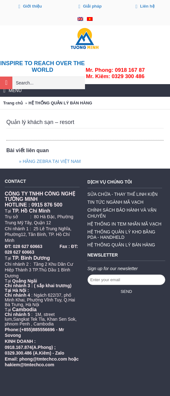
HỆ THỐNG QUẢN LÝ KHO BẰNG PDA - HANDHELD (121, 234)
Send (126, 291)
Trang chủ (13, 103)
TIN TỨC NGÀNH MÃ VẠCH (116, 202)
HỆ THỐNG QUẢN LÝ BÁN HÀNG (60, 103)
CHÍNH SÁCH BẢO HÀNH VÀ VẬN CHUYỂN (122, 213)
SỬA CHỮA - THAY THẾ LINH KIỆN (123, 194)
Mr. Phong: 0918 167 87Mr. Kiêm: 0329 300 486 (115, 73)
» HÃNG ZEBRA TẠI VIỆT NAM (50, 161)
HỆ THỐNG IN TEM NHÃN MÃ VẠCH (124, 223)
